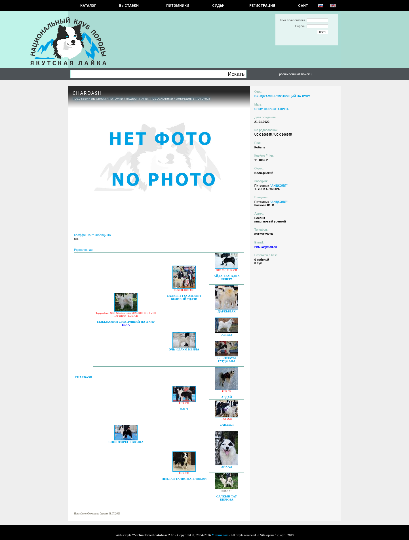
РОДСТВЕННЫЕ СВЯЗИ (89, 98)
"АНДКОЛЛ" (279, 185)
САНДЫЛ (227, 424)
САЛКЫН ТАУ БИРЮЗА (226, 498)
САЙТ (303, 6)
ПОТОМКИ (116, 98)
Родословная (162, 98)
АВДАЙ (226, 397)
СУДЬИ (218, 6)
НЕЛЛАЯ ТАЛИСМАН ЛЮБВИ (184, 478)
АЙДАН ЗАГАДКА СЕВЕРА (226, 277)
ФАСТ (184, 409)
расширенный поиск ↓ (295, 74)
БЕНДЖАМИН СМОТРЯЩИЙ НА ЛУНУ (126, 321)
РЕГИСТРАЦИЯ (262, 6)
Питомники (177, 6)
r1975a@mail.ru (265, 247)
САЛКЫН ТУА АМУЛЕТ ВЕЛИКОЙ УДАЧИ (184, 297)
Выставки (129, 6)
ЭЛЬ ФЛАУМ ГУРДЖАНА (226, 359)
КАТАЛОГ (88, 6)
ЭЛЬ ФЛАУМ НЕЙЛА (184, 349)
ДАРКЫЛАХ (227, 311)
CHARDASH (83, 377)
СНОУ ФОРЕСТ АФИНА (125, 442)
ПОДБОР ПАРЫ (137, 98)
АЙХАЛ (226, 466)
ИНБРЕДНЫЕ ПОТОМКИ (193, 98)
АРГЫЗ (227, 334)
